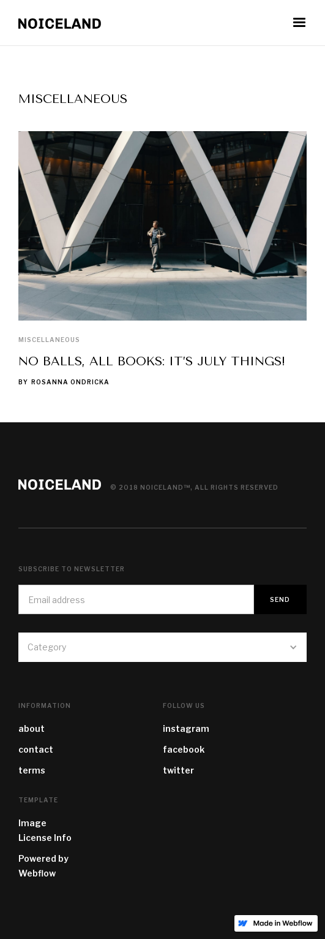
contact (35, 749)
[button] (299, 23)
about (31, 728)
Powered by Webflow (43, 865)
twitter (178, 770)
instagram (186, 728)
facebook (183, 749)
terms (31, 770)
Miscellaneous (49, 339)
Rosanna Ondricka (70, 382)
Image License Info (45, 830)
